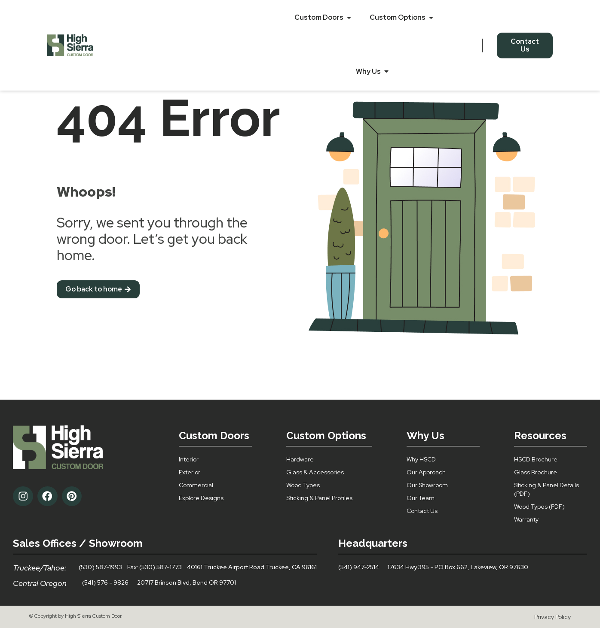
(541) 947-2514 (358, 567)
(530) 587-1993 (100, 567)
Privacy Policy (552, 617)
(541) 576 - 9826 (105, 582)
